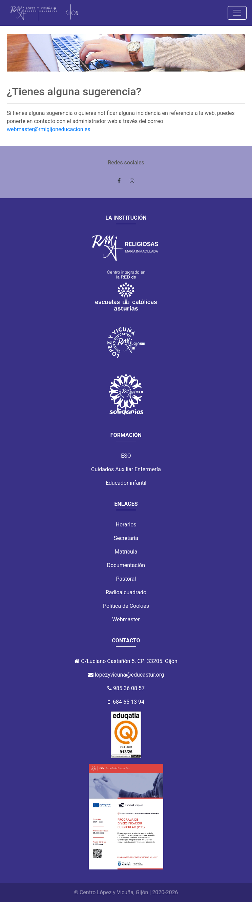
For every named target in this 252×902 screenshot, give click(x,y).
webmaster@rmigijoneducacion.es (48, 129)
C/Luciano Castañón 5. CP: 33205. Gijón (129, 661)
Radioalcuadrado (126, 592)
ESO (126, 456)
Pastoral (126, 579)
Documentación (126, 565)
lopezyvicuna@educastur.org (129, 675)
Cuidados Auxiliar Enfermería (126, 469)
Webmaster (126, 619)
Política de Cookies (126, 606)
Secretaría (126, 538)
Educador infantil (126, 483)
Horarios (125, 524)
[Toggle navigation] (237, 13)
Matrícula (125, 551)
